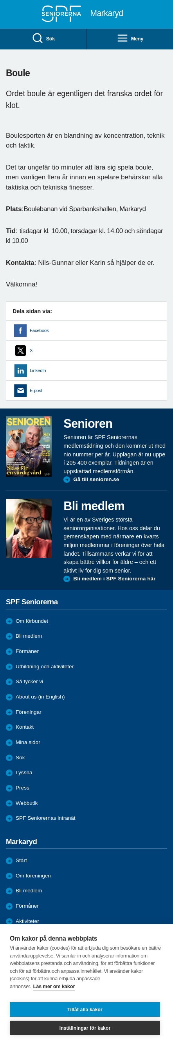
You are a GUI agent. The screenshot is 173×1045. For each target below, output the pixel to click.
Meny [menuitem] (130, 38)
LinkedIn (38, 370)
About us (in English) (40, 697)
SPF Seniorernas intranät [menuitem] (46, 818)
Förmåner (27, 651)
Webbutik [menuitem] (27, 803)
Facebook (39, 330)
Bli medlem (29, 636)
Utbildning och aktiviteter (45, 666)
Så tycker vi (29, 681)
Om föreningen (33, 876)
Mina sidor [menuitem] (28, 742)
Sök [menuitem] (43, 38)
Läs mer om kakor (54, 986)
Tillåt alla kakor (85, 1009)
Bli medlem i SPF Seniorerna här (114, 579)
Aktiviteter (27, 921)
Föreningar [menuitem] (28, 712)
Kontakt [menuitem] (25, 727)
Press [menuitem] (22, 788)
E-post (36, 390)
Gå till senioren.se (96, 479)
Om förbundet (32, 621)
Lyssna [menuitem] (24, 772)
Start (21, 860)
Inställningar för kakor (85, 1028)
